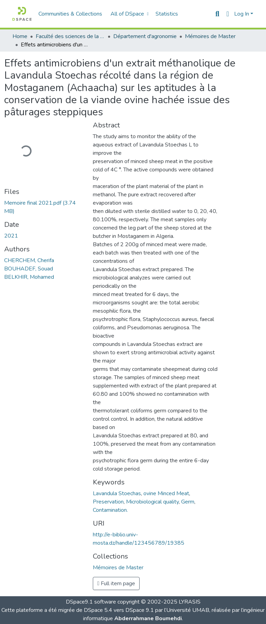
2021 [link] (11, 236)
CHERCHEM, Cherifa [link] (29, 260)
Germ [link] (187, 502)
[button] (22, 14)
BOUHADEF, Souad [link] (28, 269)
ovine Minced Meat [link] (166, 493)
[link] (44, 207)
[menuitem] (128, 14)
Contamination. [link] (110, 510)
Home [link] (19, 36)
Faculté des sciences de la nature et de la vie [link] (70, 36)
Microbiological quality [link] (152, 502)
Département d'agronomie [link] (145, 36)
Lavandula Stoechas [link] (117, 493)
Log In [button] (242, 14)
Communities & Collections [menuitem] (70, 14)
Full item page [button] (116, 583)
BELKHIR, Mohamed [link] (29, 277)
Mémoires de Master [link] (210, 36)
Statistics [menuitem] (167, 14)
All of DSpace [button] (127, 14)
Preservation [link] (108, 502)
